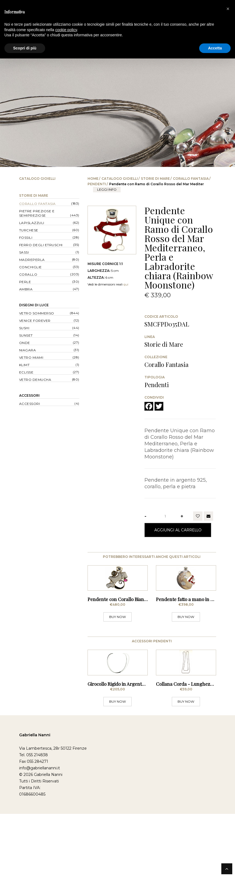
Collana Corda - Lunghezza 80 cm (192, 753)
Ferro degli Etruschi (41, 245)
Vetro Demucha (35, 380)
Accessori (29, 395)
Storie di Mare (155, 178)
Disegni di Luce (34, 305)
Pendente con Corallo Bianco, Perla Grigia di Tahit (140, 634)
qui (125, 284)
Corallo (28, 274)
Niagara (27, 350)
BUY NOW (117, 651)
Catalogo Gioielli (119, 178)
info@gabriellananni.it (39, 837)
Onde (24, 343)
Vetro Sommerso (36, 313)
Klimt (24, 365)
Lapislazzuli (31, 223)
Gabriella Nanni (34, 804)
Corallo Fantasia (191, 178)
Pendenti (97, 184)
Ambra (26, 289)
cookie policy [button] (66, 30)
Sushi (24, 328)
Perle (25, 282)
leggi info (107, 189)
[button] (228, 8)
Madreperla (32, 260)
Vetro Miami (31, 357)
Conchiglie (30, 267)
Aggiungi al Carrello (177, 530)
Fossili (26, 238)
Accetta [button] (215, 48)
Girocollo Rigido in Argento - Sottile (124, 753)
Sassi (24, 252)
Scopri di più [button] (24, 48)
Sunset (26, 335)
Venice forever (35, 321)
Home (93, 178)
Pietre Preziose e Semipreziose (37, 213)
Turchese (28, 230)
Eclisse (26, 372)
